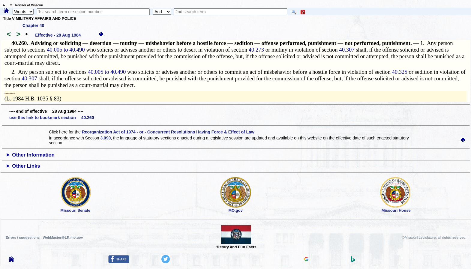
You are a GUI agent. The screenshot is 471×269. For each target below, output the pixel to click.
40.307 (346, 49)
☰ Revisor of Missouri (25, 5)
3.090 (105, 138)
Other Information (33, 155)
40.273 (256, 49)
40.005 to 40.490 (66, 49)
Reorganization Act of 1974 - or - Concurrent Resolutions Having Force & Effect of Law (168, 132)
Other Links (26, 166)
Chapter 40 (33, 25)
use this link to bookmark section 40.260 (51, 117)
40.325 (399, 72)
